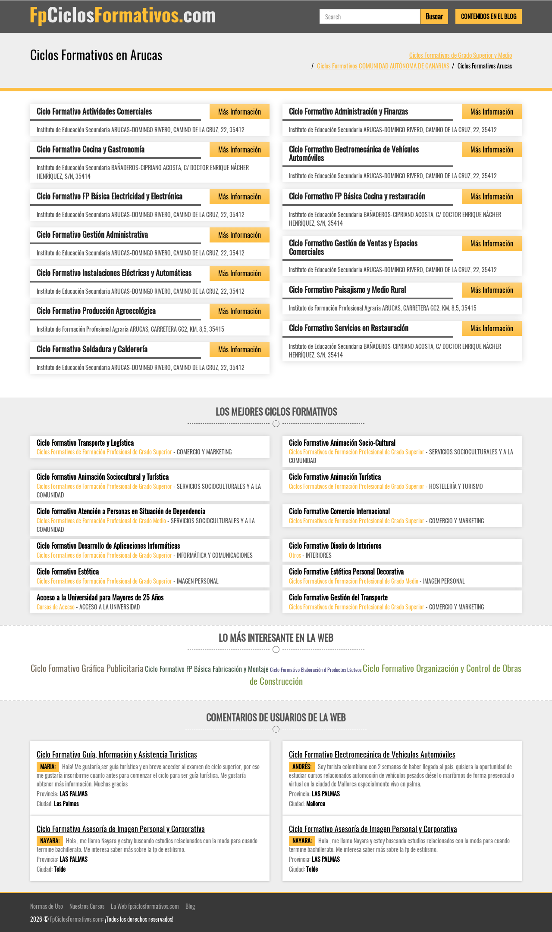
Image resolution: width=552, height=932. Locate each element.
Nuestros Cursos (86, 905)
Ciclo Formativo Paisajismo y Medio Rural (347, 289)
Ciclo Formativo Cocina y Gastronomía (90, 149)
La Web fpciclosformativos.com (145, 905)
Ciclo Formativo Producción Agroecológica (96, 310)
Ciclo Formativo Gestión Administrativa (92, 234)
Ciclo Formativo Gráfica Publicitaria (87, 668)
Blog (190, 905)
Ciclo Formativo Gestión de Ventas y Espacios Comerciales (353, 247)
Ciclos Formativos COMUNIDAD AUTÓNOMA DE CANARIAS (383, 65)
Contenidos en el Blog (488, 16)
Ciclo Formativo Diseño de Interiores (335, 546)
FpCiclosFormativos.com (76, 918)
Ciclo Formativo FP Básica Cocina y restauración (357, 196)
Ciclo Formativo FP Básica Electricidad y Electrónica (109, 196)
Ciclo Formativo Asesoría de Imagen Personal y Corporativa (121, 828)
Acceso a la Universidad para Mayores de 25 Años (100, 598)
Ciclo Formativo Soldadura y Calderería (92, 348)
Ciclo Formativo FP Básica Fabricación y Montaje (207, 669)
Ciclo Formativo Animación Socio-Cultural (342, 443)
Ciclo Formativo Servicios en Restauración (348, 327)
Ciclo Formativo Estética (68, 572)
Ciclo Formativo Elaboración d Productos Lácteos (315, 669)
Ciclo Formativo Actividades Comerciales (94, 111)
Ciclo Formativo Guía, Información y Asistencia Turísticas (117, 754)
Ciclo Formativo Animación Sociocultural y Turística (103, 477)
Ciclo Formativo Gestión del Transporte (338, 598)
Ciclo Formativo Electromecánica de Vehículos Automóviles (354, 153)
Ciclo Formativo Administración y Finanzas (348, 111)
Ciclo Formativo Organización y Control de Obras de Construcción (386, 674)
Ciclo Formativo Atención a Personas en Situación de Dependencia (121, 511)
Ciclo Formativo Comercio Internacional (339, 511)
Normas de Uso (46, 905)
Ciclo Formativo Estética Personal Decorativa (346, 572)
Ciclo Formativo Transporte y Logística (85, 443)
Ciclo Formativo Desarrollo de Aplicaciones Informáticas (108, 546)
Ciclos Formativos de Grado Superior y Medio (460, 54)
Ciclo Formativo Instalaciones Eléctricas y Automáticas (114, 272)
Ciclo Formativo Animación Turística (335, 477)
